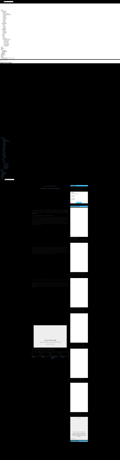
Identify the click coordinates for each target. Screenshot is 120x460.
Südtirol (4, 20)
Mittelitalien (4, 23)
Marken (4, 25)
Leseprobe (47, 344)
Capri (4, 35)
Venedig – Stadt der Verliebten (76, 378)
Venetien (4, 22)
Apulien (4, 30)
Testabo (3, 52)
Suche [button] (1, 0)
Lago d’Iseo (6, 42)
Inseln (3, 34)
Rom (4, 24)
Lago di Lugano (6, 43)
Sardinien (4, 38)
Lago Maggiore (6, 44)
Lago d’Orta (5, 168)
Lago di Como (6, 40)
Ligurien (4, 143)
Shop (2, 56)
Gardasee (4, 15)
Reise (2, 10)
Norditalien (4, 11)
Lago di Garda (6, 41)
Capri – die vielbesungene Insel (76, 343)
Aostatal (4, 12)
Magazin (2, 48)
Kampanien (5, 32)
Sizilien (4, 33)
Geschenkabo (4, 51)
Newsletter (3, 53)
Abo (1, 49)
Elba (3, 160)
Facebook (3, 54)
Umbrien (4, 28)
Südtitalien (4, 29)
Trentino (4, 21)
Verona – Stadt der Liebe (75, 413)
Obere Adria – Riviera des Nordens (77, 273)
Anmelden (79, 202)
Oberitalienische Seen (7, 39)
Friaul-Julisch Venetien (7, 14)
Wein (2, 47)
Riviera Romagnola (74, 237)
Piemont (4, 19)
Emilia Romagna (6, 13)
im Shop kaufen (52, 344)
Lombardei (4, 144)
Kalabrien (4, 31)
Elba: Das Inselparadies (75, 308)
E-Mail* (72, 192)
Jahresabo (4, 50)
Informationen (73, 438)
